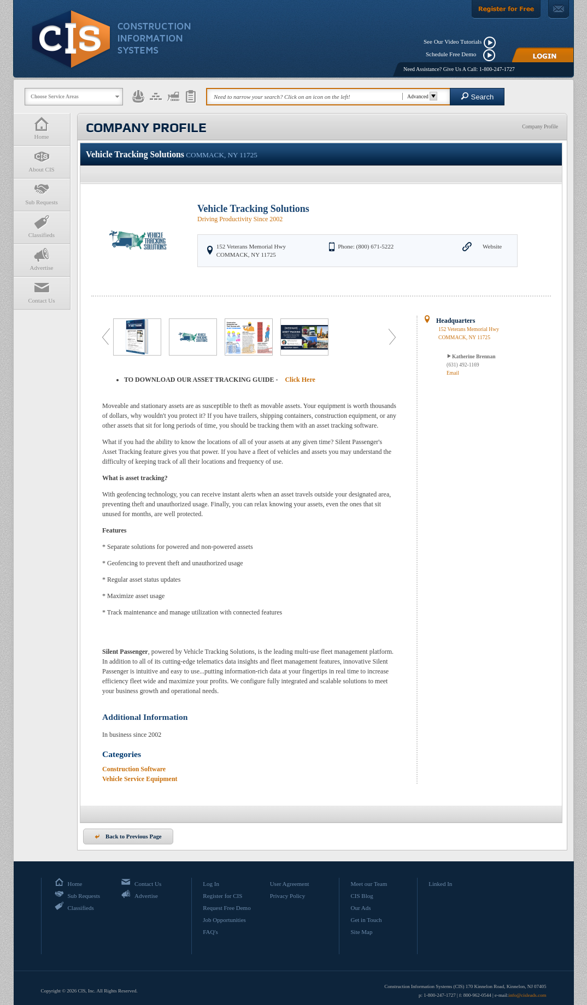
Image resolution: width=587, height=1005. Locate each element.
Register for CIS (222, 895)
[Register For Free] (506, 9)
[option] (138, 337)
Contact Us (41, 292)
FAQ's (210, 932)
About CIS (41, 161)
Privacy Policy (287, 895)
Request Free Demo (226, 908)
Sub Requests (41, 193)
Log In (211, 883)
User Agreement (289, 883)
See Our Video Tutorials (453, 41)
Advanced (420, 96)
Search (477, 96)
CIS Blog (361, 895)
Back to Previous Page (128, 836)
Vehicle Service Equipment (140, 779)
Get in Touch (365, 920)
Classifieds (41, 226)
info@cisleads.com (527, 995)
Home (41, 128)
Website (492, 246)
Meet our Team (368, 883)
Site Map (361, 932)
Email (453, 373)
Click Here (300, 379)
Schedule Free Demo (453, 54)
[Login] (542, 55)
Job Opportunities (224, 920)
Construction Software (134, 769)
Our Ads (360, 908)
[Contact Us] (558, 9)
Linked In (440, 883)
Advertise (41, 259)
